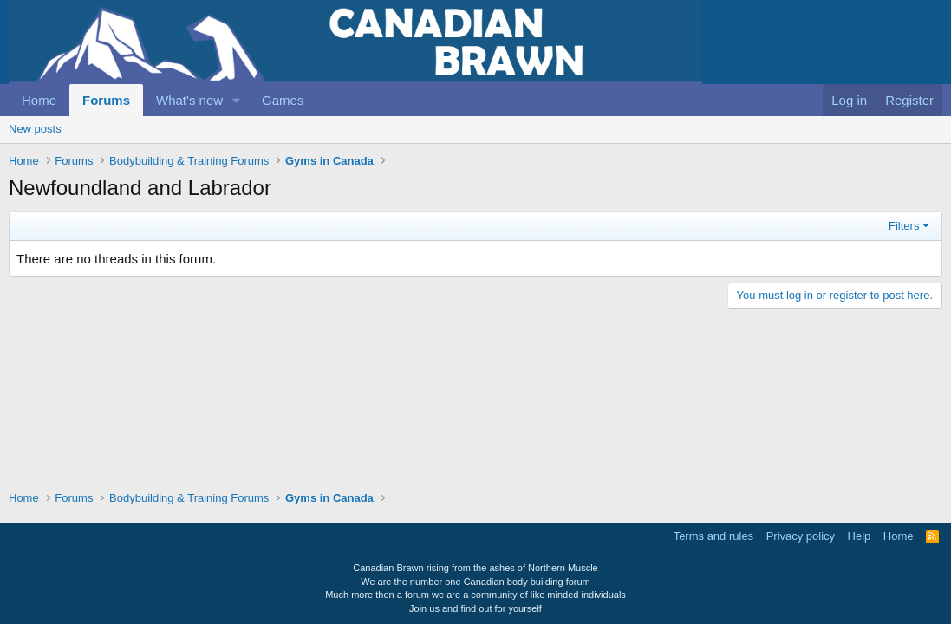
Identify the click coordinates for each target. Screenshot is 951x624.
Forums (106, 100)
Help (859, 536)
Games (282, 100)
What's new (189, 100)
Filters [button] (904, 225)
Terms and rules (713, 536)
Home (39, 100)
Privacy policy (800, 536)
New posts (35, 128)
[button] (237, 100)
